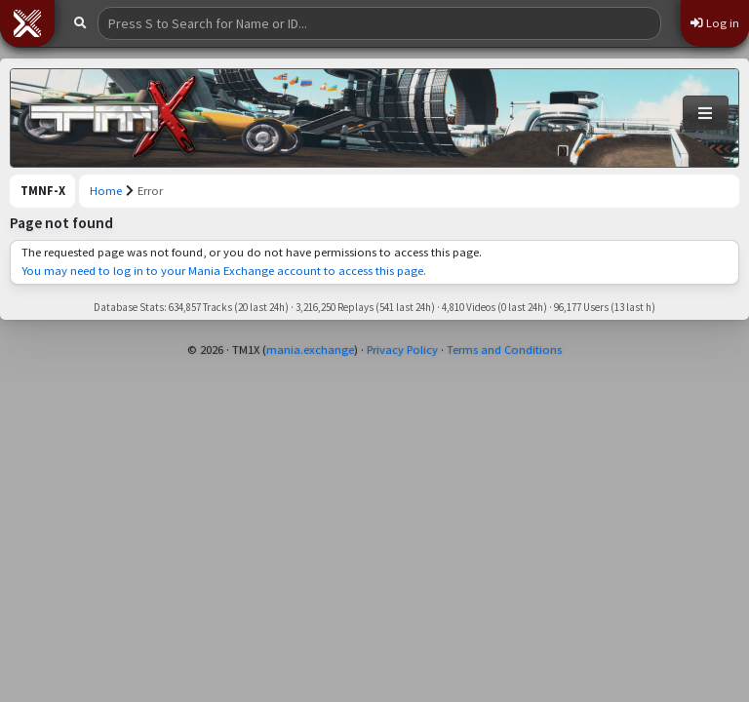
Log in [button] (714, 23)
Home (106, 190)
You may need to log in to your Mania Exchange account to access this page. (223, 270)
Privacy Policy (402, 349)
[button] (27, 23)
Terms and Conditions (504, 349)
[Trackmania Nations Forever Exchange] (113, 118)
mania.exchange (310, 349)
